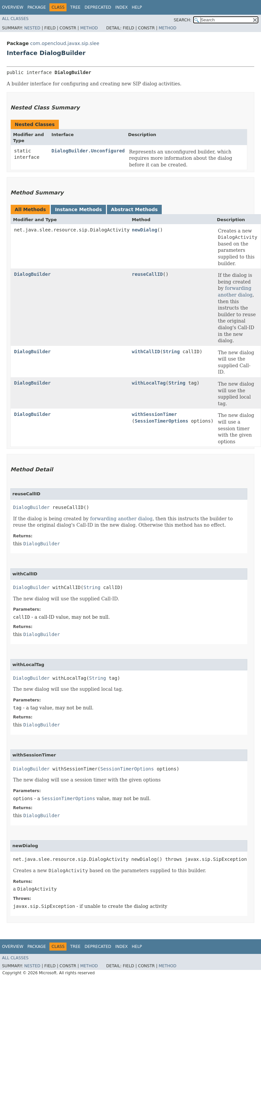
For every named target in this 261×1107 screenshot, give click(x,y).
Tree (75, 7)
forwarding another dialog (235, 292)
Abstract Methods (134, 209)
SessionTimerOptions (161, 421)
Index (121, 7)
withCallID (146, 351)
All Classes (15, 18)
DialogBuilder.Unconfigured (88, 150)
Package (36, 7)
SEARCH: (182, 20)
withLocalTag (149, 383)
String (171, 351)
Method (89, 28)
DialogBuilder (32, 274)
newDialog (144, 229)
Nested (32, 28)
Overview (12, 7)
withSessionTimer (154, 414)
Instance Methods (78, 209)
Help (137, 7)
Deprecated (98, 7)
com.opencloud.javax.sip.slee (64, 43)
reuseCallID (147, 274)
